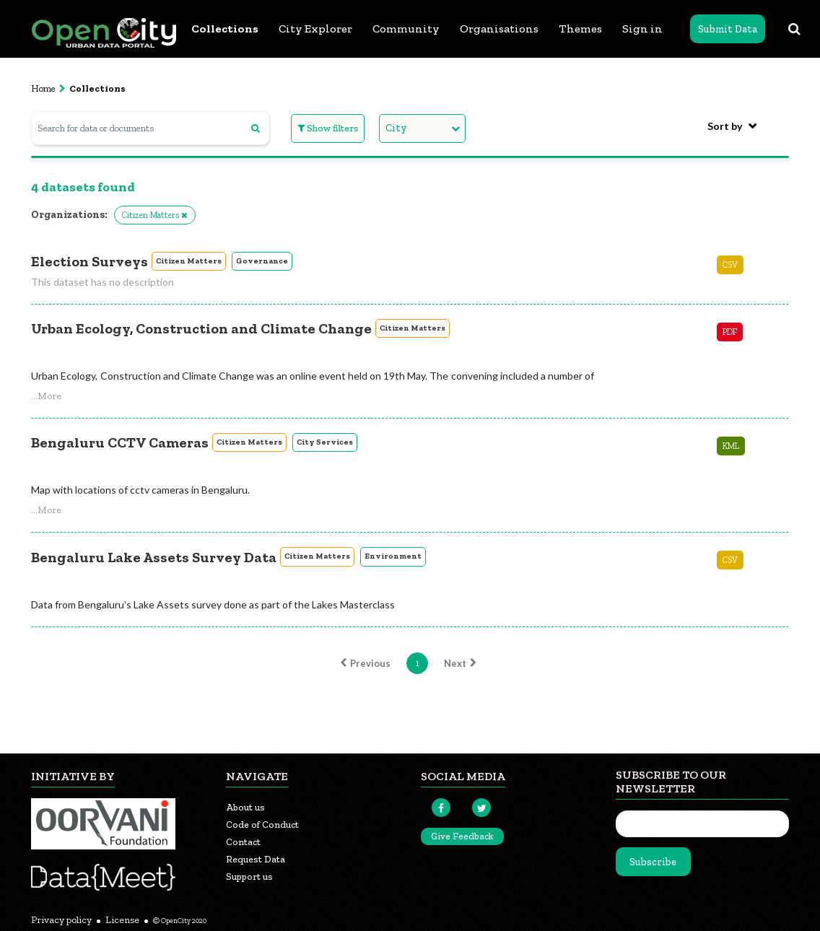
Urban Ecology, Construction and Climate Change (201, 328)
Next (462, 663)
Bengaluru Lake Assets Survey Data (153, 557)
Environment (393, 556)
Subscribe (652, 862)
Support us (249, 876)
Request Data (255, 859)
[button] (46, 396)
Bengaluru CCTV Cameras (120, 442)
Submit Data (727, 29)
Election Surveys (89, 261)
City (396, 128)
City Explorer (315, 28)
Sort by (724, 126)
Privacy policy (61, 920)
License (122, 920)
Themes (580, 28)
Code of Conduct (262, 824)
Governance (262, 261)
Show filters (328, 128)
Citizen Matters (189, 261)
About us (245, 807)
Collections (224, 28)
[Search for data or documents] (150, 128)
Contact (243, 841)
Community (406, 28)
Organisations (499, 28)
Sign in (642, 28)
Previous (363, 663)
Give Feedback (462, 836)
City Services (325, 442)
